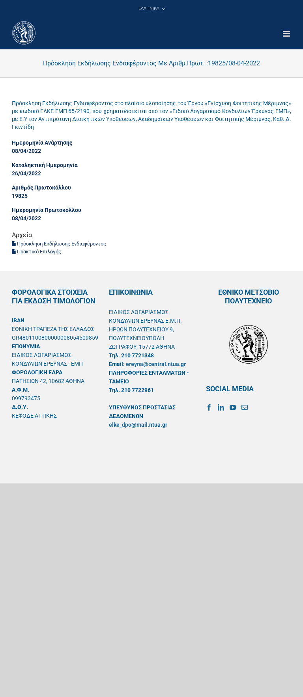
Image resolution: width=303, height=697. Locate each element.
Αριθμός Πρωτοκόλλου (41, 187)
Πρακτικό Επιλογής (36, 252)
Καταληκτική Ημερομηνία (45, 165)
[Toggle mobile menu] (287, 34)
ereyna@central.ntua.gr (156, 364)
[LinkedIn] (221, 407)
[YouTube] (233, 407)
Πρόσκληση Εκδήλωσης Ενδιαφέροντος (59, 244)
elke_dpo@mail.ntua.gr (138, 425)
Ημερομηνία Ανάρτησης (42, 142)
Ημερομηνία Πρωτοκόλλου (46, 210)
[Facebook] (209, 407)
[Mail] (244, 407)
